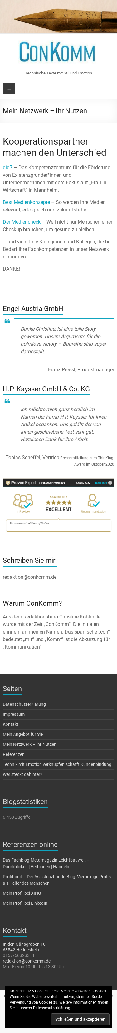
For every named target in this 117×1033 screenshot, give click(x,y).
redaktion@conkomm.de (27, 961)
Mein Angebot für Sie (23, 734)
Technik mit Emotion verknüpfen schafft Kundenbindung (57, 764)
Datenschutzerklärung (24, 704)
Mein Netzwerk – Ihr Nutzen (29, 744)
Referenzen (14, 754)
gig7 (7, 167)
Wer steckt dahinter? (22, 774)
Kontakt (10, 724)
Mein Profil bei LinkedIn (25, 903)
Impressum (14, 714)
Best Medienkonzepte (26, 202)
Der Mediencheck (22, 222)
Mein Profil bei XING (22, 893)
